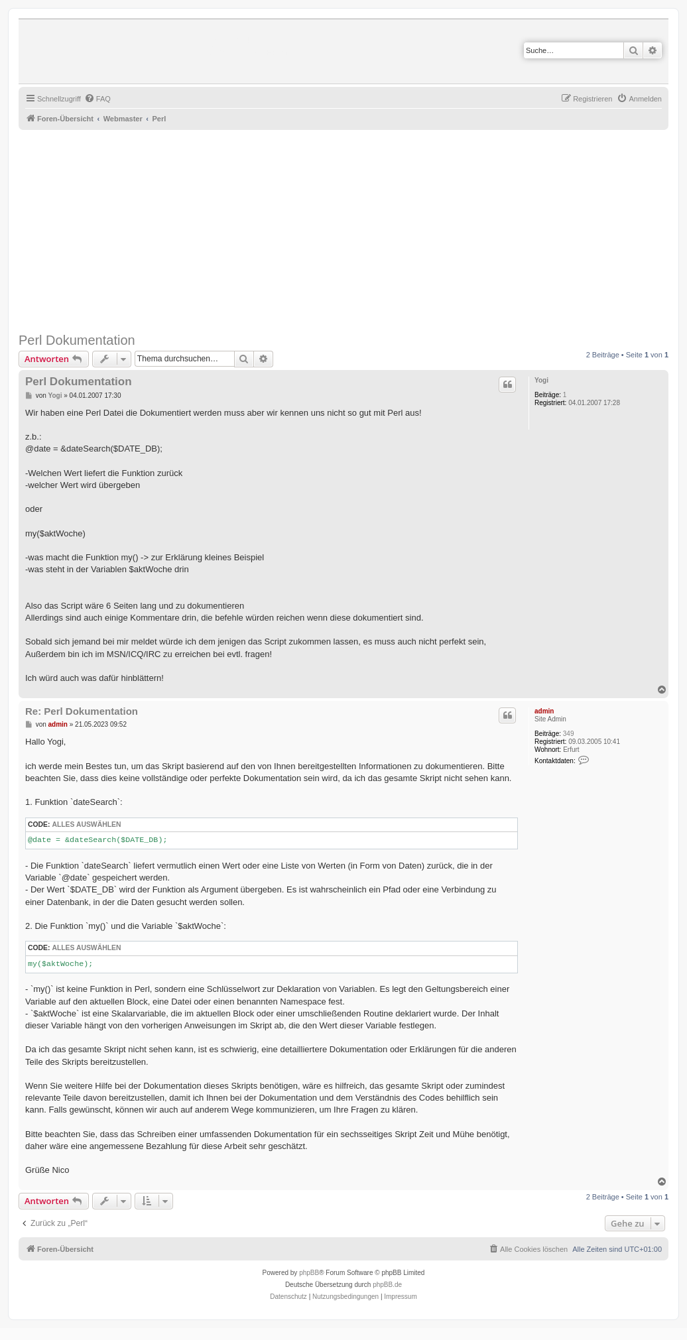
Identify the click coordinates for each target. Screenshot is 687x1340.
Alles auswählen (86, 824)
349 (568, 733)
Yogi (541, 380)
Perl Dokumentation (77, 340)
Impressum (400, 1296)
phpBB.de (387, 1284)
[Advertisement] (353, 229)
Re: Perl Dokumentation (81, 711)
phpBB (309, 1272)
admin (544, 711)
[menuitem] (97, 99)
